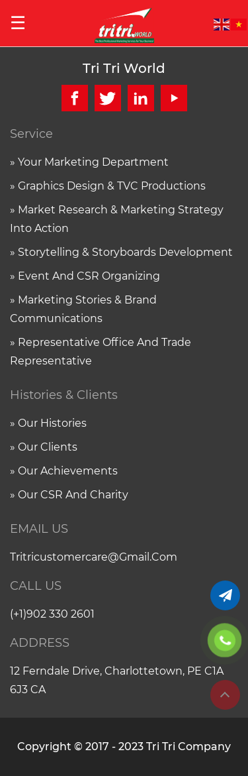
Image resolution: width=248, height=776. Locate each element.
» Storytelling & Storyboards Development (121, 252)
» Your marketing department (89, 162)
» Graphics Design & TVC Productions (108, 186)
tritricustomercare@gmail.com (93, 557)
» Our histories (48, 423)
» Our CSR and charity (69, 494)
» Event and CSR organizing (85, 276)
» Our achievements (64, 471)
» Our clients (43, 447)
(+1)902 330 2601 (52, 614)
